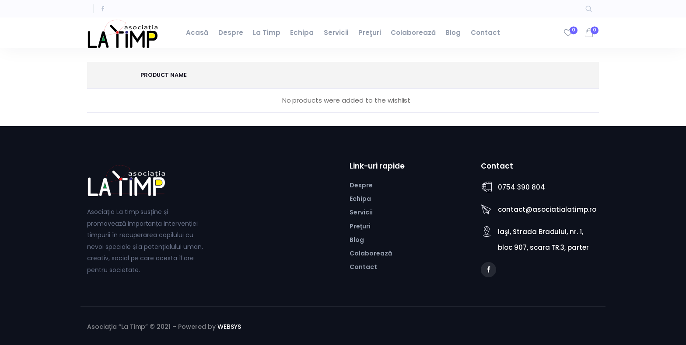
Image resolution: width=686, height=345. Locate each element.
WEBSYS (229, 326)
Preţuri (369, 32)
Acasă (197, 32)
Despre (230, 32)
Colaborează (413, 32)
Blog (453, 32)
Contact (485, 32)
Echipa (302, 32)
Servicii (336, 32)
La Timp (266, 32)
